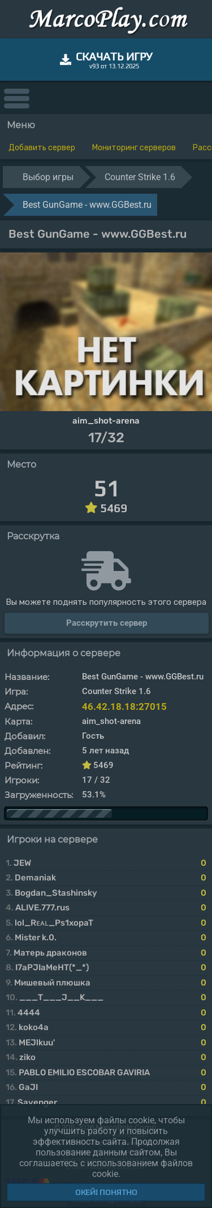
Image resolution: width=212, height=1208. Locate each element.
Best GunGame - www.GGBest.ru (87, 204)
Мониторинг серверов (134, 147)
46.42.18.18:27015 (124, 706)
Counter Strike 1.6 (140, 177)
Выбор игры (48, 177)
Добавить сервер (41, 147)
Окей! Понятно (106, 1192)
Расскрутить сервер (106, 623)
